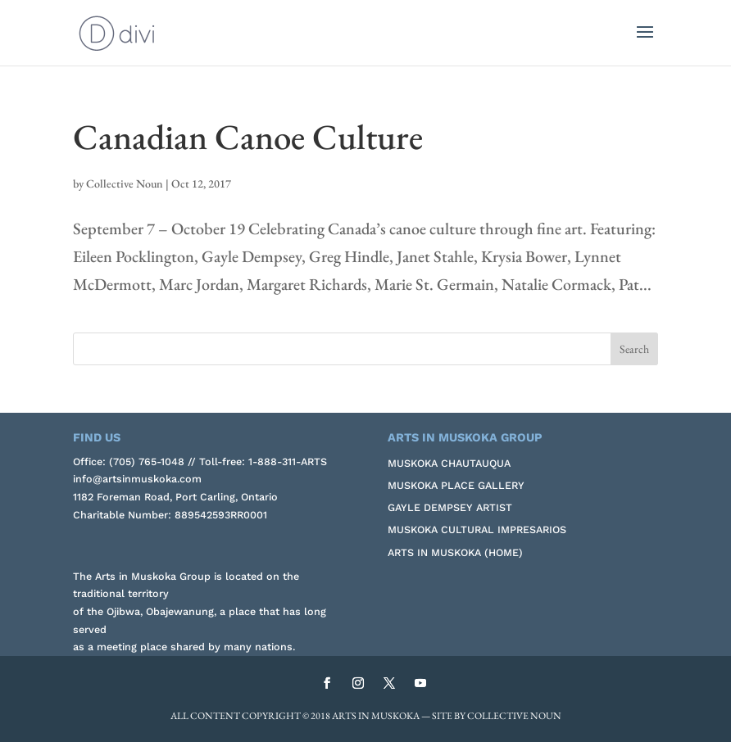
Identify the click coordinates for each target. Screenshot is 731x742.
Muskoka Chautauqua (449, 463)
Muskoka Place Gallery (456, 485)
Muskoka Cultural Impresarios (477, 529)
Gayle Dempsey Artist (450, 507)
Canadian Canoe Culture (248, 137)
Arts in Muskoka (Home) (455, 552)
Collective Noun (124, 183)
